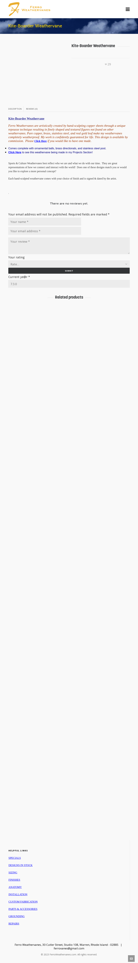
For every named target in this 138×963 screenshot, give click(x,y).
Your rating (16, 257)
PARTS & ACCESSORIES (22, 909)
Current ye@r (19, 276)
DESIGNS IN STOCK (20, 865)
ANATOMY (15, 887)
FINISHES (14, 879)
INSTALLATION (17, 894)
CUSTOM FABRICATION (23, 901)
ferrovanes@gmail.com (69, 948)
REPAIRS (13, 923)
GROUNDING (16, 916)
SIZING (12, 872)
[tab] (16, 109)
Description (15, 108)
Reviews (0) (32, 108)
